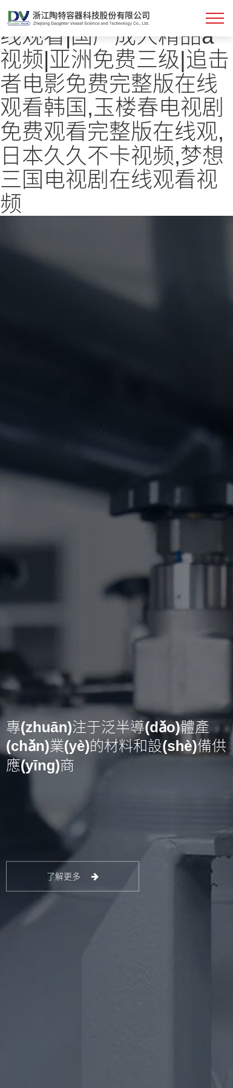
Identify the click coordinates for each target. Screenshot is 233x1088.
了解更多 (73, 876)
